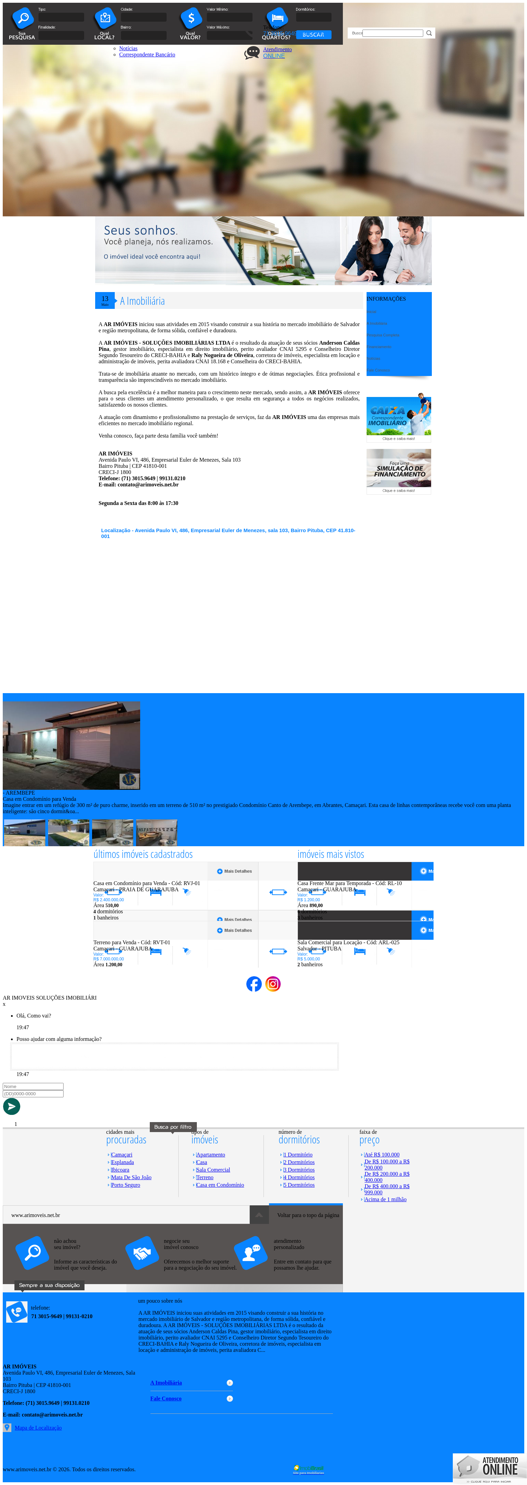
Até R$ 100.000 (382, 1155)
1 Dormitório (298, 1155)
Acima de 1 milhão (385, 1199)
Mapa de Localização (38, 1428)
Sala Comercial (213, 1170)
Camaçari (121, 1155)
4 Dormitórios (299, 1177)
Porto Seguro (125, 1185)
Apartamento (211, 1155)
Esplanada (122, 1162)
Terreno (205, 1177)
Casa (202, 1162)
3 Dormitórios (299, 1170)
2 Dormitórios (299, 1162)
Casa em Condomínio (220, 1185)
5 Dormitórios (299, 1185)
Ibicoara (120, 1170)
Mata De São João (131, 1177)
